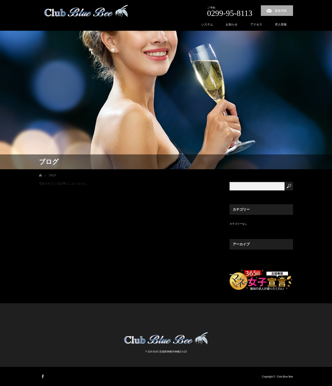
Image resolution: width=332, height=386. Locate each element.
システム (207, 24)
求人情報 (281, 24)
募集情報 (281, 10)
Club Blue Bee (285, 376)
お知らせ (232, 24)
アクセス (256, 24)
